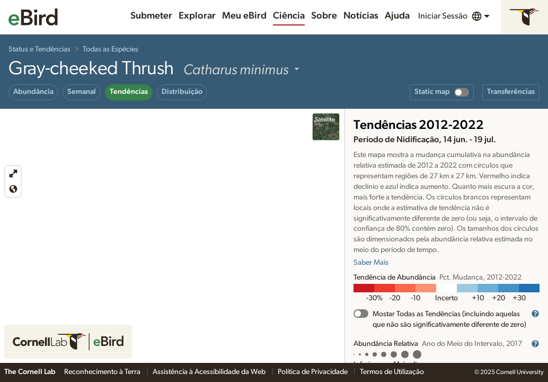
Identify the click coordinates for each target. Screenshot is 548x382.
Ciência (289, 16)
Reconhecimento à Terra (103, 372)
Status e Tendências (39, 49)
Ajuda (397, 16)
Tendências (129, 92)
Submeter (151, 16)
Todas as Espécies (110, 49)
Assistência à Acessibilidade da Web (210, 372)
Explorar (197, 16)
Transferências (511, 92)
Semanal (81, 92)
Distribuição (182, 92)
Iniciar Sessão (442, 16)
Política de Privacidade (313, 372)
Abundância (33, 92)
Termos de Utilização (392, 372)
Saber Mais (370, 262)
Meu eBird (244, 16)
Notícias (360, 16)
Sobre (324, 16)
